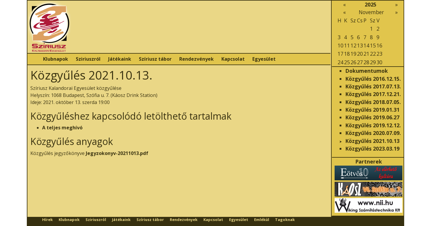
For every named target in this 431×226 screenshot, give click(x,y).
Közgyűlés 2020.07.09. (373, 132)
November (371, 12)
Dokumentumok (366, 70)
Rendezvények (196, 59)
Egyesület (264, 59)
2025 (370, 4)
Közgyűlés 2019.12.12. (373, 125)
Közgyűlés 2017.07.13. (373, 86)
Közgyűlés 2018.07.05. (373, 101)
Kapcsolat (233, 59)
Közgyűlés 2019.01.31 (372, 109)
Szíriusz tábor (155, 59)
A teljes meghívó (62, 127)
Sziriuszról (88, 59)
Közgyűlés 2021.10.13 (372, 140)
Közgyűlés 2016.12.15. (373, 78)
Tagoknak (285, 219)
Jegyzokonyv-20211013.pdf (117, 153)
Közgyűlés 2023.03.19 (372, 148)
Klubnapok (55, 59)
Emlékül (261, 219)
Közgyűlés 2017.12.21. (373, 94)
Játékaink (119, 59)
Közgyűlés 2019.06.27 (372, 117)
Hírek (47, 219)
